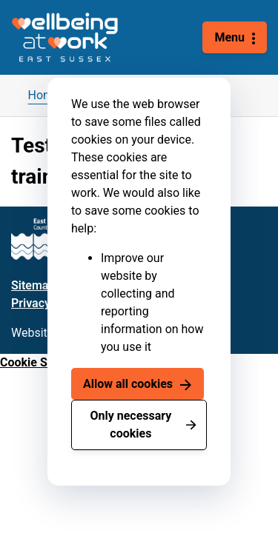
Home (44, 95)
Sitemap (33, 285)
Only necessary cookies (130, 424)
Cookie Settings (42, 362)
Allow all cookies (128, 384)
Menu (229, 37)
